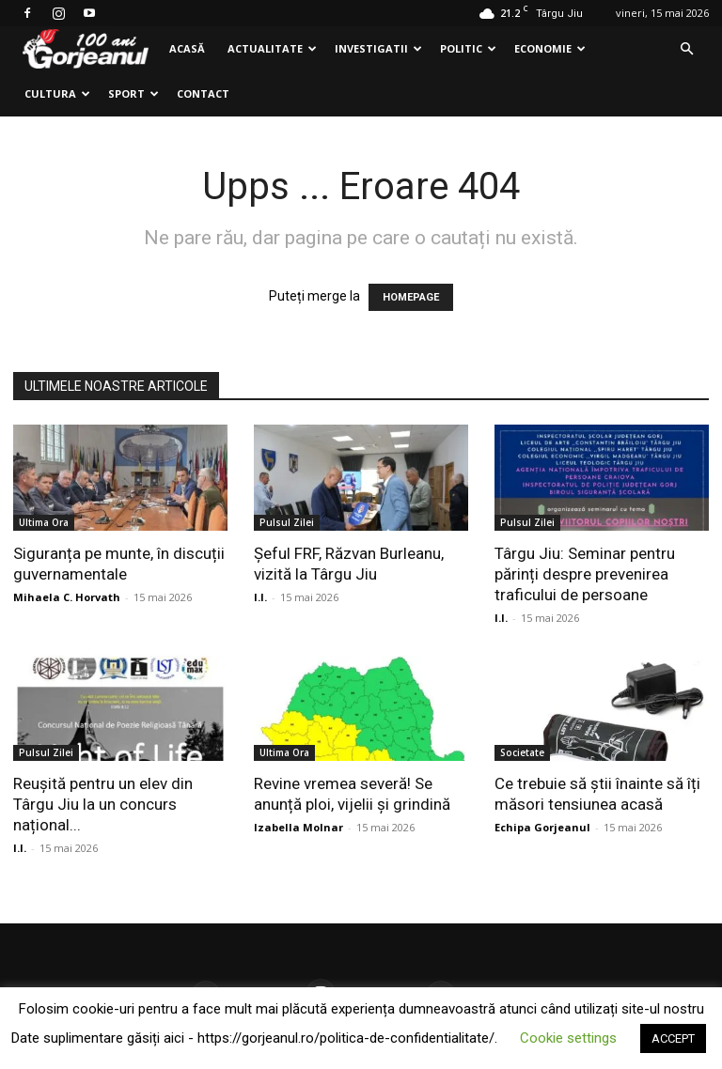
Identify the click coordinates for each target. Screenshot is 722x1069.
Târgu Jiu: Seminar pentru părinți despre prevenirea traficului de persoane (584, 574)
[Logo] (85, 49)
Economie (550, 48)
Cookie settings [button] (568, 1038)
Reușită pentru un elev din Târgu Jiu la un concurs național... (103, 804)
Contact (203, 93)
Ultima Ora (44, 522)
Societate (522, 752)
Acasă (187, 48)
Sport (133, 93)
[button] (686, 49)
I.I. (260, 597)
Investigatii (378, 48)
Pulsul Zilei (286, 522)
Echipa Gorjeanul (542, 827)
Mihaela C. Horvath (66, 597)
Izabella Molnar (298, 827)
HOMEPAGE (411, 297)
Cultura (57, 93)
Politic (468, 48)
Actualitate (272, 48)
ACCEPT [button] (673, 1038)
